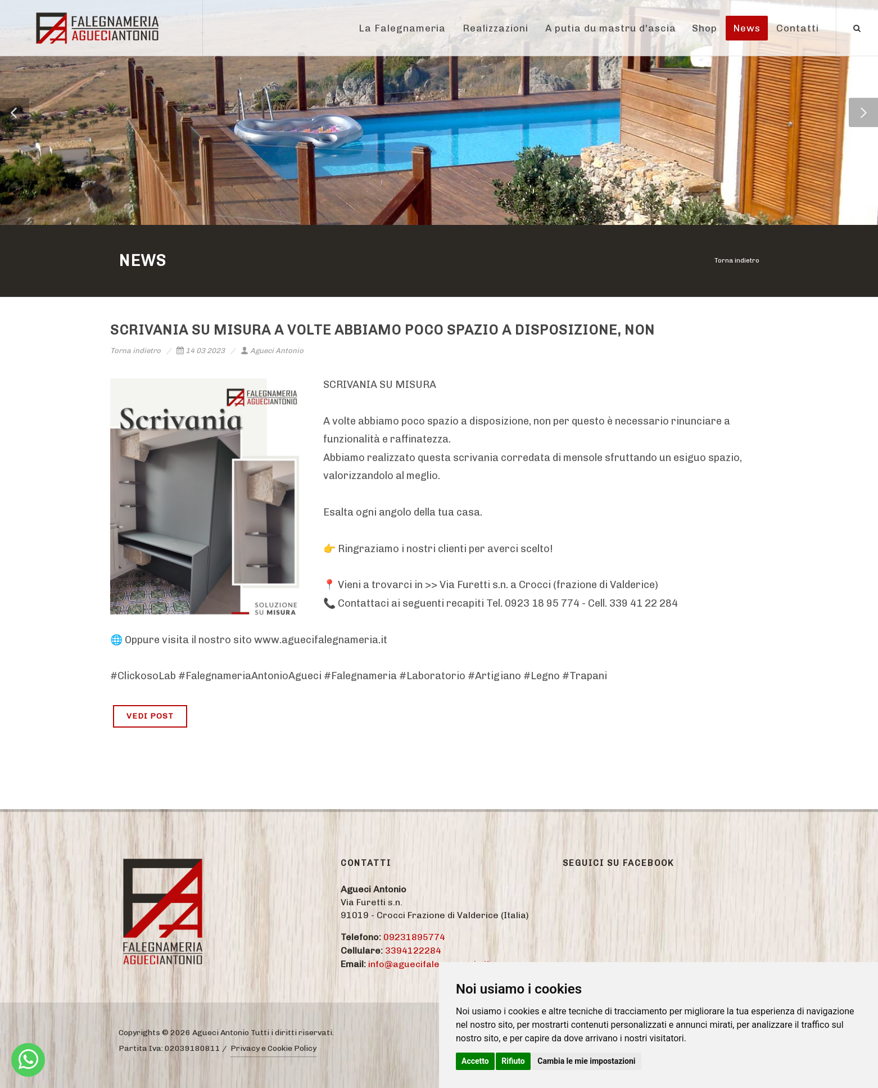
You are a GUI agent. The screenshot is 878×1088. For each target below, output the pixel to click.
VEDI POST (150, 716)
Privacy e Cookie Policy (273, 1048)
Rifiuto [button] (513, 1061)
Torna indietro (736, 260)
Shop (704, 28)
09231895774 (414, 937)
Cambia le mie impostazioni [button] (586, 1061)
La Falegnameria (402, 28)
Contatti (797, 28)
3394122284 (413, 950)
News (747, 28)
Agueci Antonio (272, 350)
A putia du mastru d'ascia (610, 28)
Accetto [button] (475, 1061)
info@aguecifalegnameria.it (429, 964)
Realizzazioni (495, 28)
